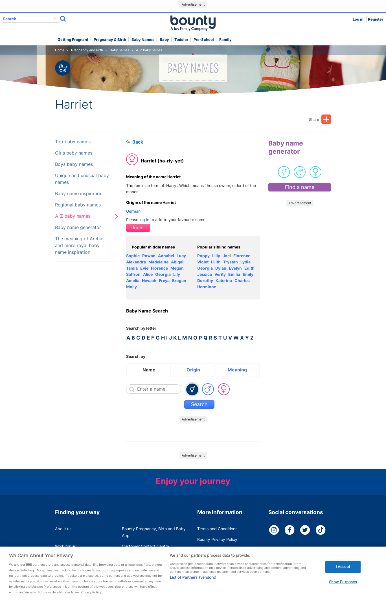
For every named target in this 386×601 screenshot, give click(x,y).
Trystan (230, 261)
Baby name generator (78, 227)
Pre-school (204, 40)
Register (375, 19)
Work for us (65, 546)
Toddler (181, 40)
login (138, 227)
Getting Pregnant (73, 40)
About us (63, 528)
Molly (131, 286)
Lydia (245, 261)
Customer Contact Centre (145, 546)
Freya (164, 280)
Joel (227, 255)
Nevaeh (149, 280)
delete (54, 18)
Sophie (133, 255)
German (133, 211)
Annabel (166, 255)
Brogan (179, 280)
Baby (164, 40)
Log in (358, 19)
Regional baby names (78, 205)
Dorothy (205, 280)
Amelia (132, 280)
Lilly (216, 255)
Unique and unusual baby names (82, 179)
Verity (220, 274)
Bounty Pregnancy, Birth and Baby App (154, 532)
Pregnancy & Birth (110, 40)
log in (144, 219)
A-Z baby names (72, 216)
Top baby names (73, 141)
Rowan (148, 255)
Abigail (178, 261)
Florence (159, 268)
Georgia (163, 274)
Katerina (224, 280)
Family (225, 40)
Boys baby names (74, 164)
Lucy (181, 255)
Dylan (220, 268)
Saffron (133, 274)
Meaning (237, 370)
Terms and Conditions (217, 528)
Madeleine (158, 261)
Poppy (203, 255)
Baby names (142, 40)
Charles (242, 280)
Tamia (132, 268)
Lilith (216, 261)
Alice (148, 274)
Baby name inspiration (78, 193)
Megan (177, 268)
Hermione (206, 286)
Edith (249, 268)
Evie (144, 268)
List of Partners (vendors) (193, 585)
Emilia (234, 274)
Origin (193, 370)
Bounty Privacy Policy (217, 539)
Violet (203, 261)
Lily (176, 274)
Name (148, 370)
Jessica (204, 274)
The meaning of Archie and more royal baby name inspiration (79, 245)
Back (134, 142)
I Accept (343, 575)
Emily (248, 274)
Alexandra (136, 261)
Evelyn (235, 268)
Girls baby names (73, 153)
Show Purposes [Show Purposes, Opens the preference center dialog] (343, 590)
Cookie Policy (209, 550)
